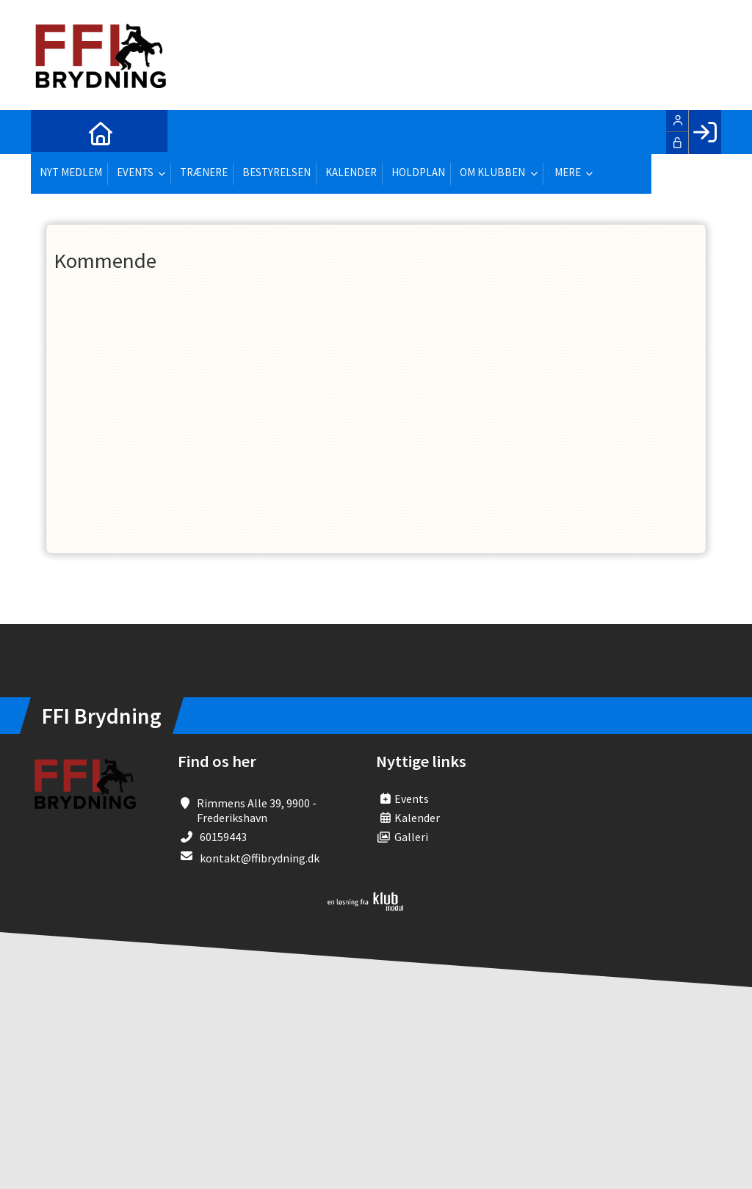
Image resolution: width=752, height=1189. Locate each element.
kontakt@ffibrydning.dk (259, 858)
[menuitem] (53, 132)
